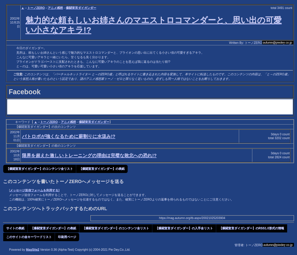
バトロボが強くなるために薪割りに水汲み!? (68, 136)
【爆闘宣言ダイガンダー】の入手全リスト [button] (184, 228)
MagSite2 (32, 249)
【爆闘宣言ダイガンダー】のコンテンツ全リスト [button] (39, 168)
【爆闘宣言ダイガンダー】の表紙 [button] (102, 168)
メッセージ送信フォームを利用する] (34, 190)
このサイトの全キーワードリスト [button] (29, 237)
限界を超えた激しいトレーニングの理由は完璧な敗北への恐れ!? (89, 155)
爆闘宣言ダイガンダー (81, 7)
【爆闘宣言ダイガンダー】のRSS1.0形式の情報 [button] (251, 228)
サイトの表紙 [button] (15, 228)
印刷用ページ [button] (67, 237)
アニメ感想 (55, 7)
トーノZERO (36, 7)
